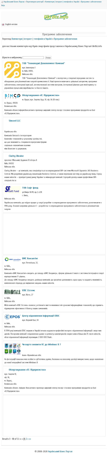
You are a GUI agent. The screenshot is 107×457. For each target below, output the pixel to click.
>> (30, 439)
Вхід (3, 5)
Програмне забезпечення (91, 2)
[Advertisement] (54, 234)
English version (9, 24)
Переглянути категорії (34, 2)
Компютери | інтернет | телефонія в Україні (62, 2)
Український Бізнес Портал (14, 2)
